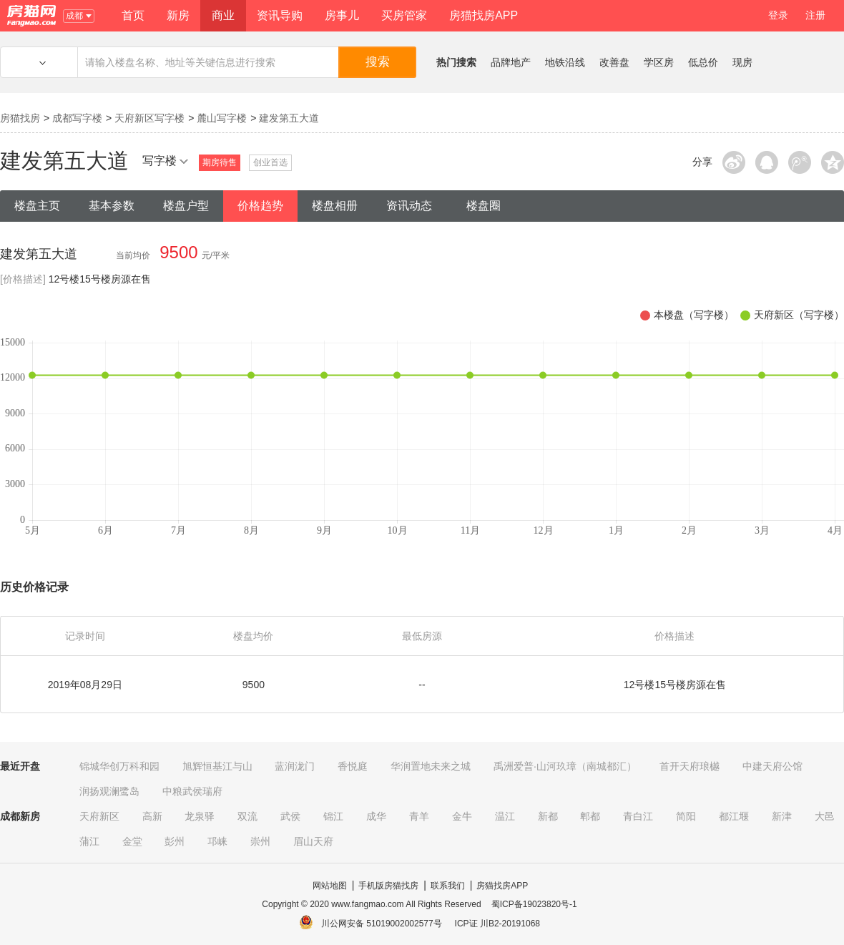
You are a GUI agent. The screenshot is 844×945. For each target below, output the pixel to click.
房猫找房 (20, 118)
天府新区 (99, 816)
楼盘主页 (37, 206)
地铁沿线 (565, 62)
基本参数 (111, 206)
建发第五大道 (289, 118)
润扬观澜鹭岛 (109, 791)
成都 (78, 16)
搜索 (377, 62)
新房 (178, 15)
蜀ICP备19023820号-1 (534, 904)
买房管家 (404, 15)
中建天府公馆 (772, 766)
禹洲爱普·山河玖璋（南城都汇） (565, 766)
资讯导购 (280, 15)
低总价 (703, 62)
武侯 (290, 816)
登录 (778, 15)
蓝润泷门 (295, 766)
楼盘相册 (335, 206)
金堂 (132, 841)
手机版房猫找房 (388, 886)
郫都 (590, 816)
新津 (782, 816)
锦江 (333, 816)
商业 (223, 15)
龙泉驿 (200, 816)
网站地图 (330, 886)
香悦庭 (353, 766)
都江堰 (734, 816)
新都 (548, 816)
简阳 (686, 816)
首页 (133, 15)
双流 (247, 816)
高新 (152, 816)
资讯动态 (409, 206)
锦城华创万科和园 (119, 766)
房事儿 (342, 15)
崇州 (260, 841)
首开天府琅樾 (689, 766)
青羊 (419, 816)
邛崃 (217, 841)
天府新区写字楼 (149, 118)
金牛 (462, 816)
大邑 (825, 816)
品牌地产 (511, 62)
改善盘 (614, 62)
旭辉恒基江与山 (217, 766)
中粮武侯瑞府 (192, 791)
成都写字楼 (77, 118)
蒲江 (89, 841)
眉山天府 (313, 841)
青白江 (638, 816)
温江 (505, 816)
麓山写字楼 (222, 118)
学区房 (659, 62)
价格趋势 (260, 206)
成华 (376, 816)
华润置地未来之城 (431, 766)
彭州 (175, 841)
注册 (815, 15)
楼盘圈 (483, 206)
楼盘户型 (186, 206)
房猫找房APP (483, 15)
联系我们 (448, 886)
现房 (742, 62)
